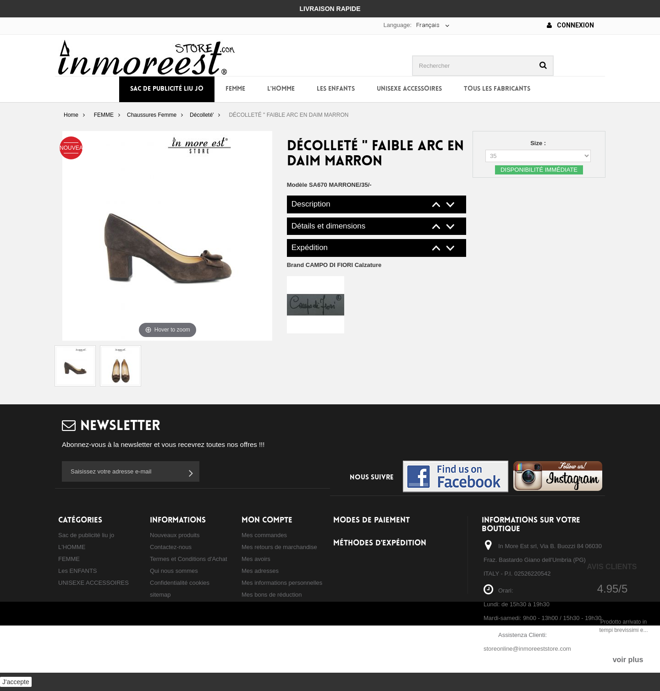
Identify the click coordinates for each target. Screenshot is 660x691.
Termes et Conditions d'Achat (188, 558)
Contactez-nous (171, 547)
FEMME (235, 89)
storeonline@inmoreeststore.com (527, 648)
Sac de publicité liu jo (167, 89)
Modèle (297, 184)
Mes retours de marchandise (279, 547)
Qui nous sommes (174, 570)
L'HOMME (281, 89)
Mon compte (267, 520)
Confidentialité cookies (179, 582)
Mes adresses (260, 570)
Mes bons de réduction (272, 594)
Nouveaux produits (174, 535)
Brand (334, 264)
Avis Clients (612, 567)
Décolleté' (202, 115)
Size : (539, 143)
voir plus (628, 660)
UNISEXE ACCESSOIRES (409, 89)
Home (71, 115)
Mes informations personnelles (282, 582)
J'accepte (15, 682)
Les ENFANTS (336, 89)
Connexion (570, 25)
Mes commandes (264, 535)
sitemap (160, 594)
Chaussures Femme (151, 115)
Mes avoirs (256, 558)
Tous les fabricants (497, 89)
